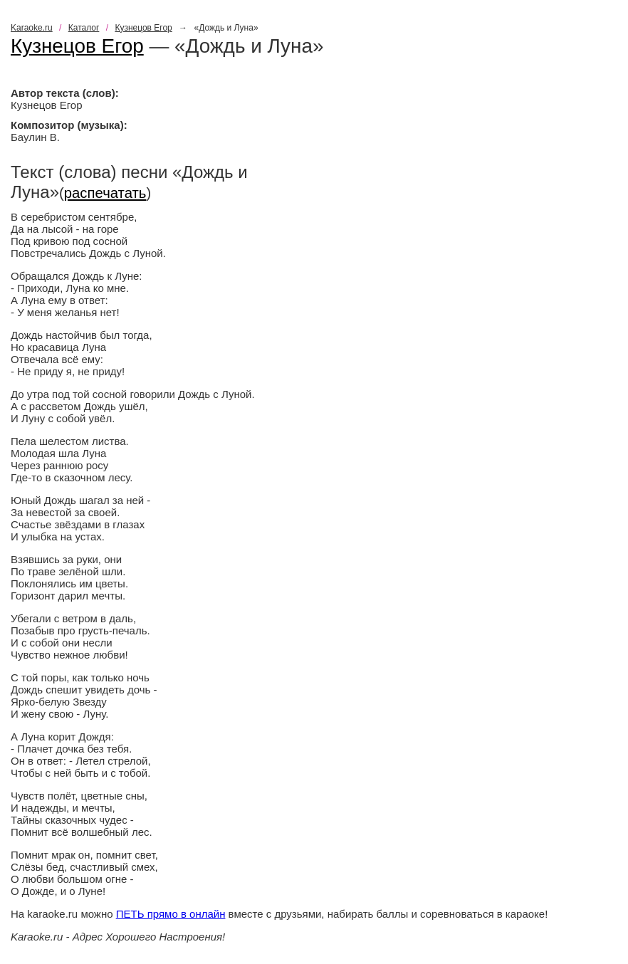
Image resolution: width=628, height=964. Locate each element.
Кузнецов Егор (143, 28)
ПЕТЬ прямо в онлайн (171, 914)
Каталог (84, 28)
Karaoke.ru (32, 28)
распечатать (105, 193)
